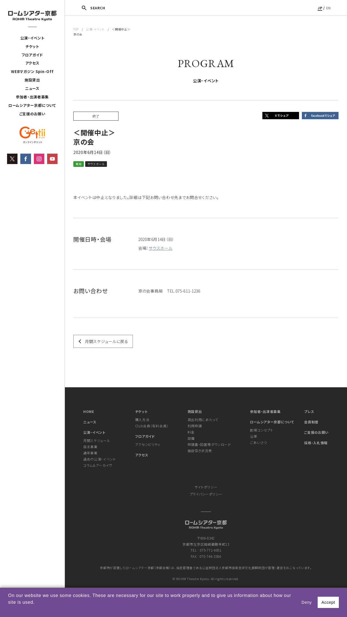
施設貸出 (32, 80)
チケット (32, 46)
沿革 (253, 436)
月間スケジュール (96, 440)
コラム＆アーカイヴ (97, 465)
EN (328, 7)
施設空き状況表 (200, 450)
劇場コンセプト (261, 430)
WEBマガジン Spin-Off (32, 71)
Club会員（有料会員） (151, 425)
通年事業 (90, 452)
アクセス (32, 63)
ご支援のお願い (32, 113)
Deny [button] (307, 602)
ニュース (32, 88)
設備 (191, 438)
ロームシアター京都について (32, 105)
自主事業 (90, 446)
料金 (191, 432)
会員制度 (311, 421)
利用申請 (195, 425)
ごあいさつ (258, 442)
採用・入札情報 (316, 442)
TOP (76, 29)
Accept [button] (328, 602)
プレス (309, 411)
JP (320, 7)
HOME (88, 411)
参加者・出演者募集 (32, 96)
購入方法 (142, 419)
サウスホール (160, 248)
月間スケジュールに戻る (106, 341)
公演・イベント (32, 38)
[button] (9, 610)
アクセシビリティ (148, 444)
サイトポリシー (206, 487)
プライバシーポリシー (206, 494)
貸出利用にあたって (203, 419)
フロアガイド (32, 55)
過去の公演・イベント (99, 459)
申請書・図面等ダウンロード (209, 444)
